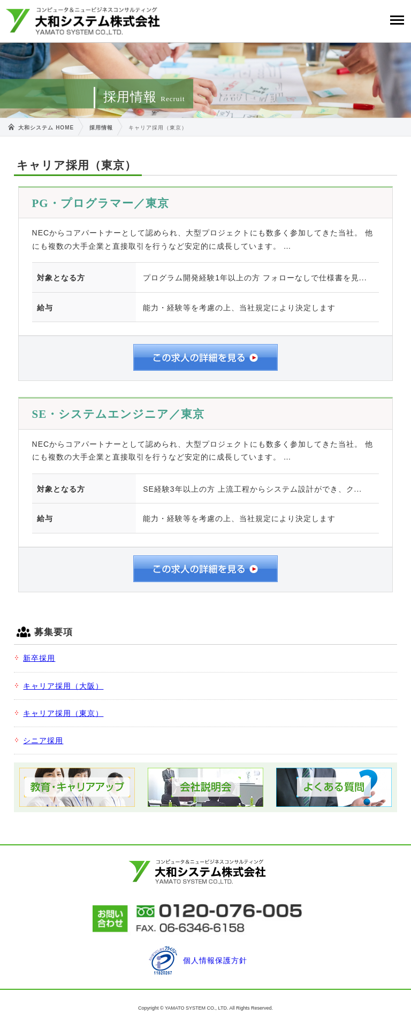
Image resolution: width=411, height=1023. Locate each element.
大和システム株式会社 (83, 21)
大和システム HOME (46, 128)
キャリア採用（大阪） (63, 686)
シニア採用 (43, 740)
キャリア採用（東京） (63, 713)
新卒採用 (39, 658)
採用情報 (101, 128)
